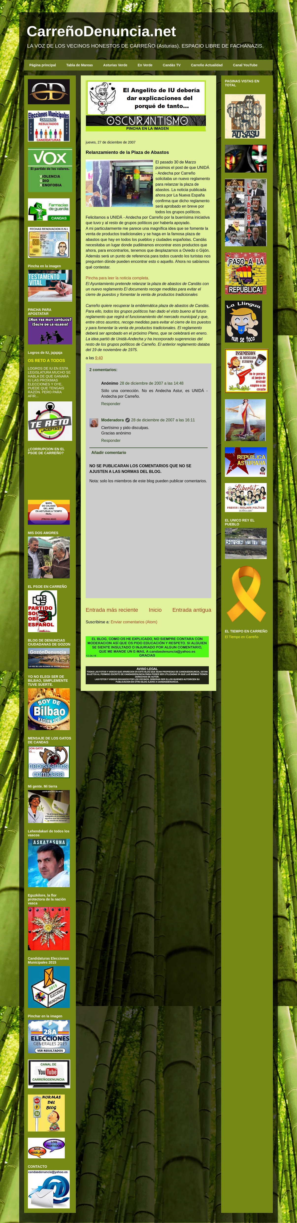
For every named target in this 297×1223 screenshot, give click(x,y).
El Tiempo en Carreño (241, 637)
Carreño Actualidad (207, 65)
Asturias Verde (115, 65)
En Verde (145, 65)
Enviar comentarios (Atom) (134, 622)
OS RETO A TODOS (46, 360)
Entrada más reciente (112, 610)
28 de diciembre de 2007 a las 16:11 (163, 420)
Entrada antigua (191, 610)
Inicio (155, 610)
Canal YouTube (245, 65)
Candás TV (172, 65)
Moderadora (112, 420)
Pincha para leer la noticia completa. (117, 278)
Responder (110, 404)
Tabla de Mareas (79, 65)
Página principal (42, 65)
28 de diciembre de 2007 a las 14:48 (151, 383)
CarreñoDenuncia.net (101, 31)
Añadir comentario (108, 452)
